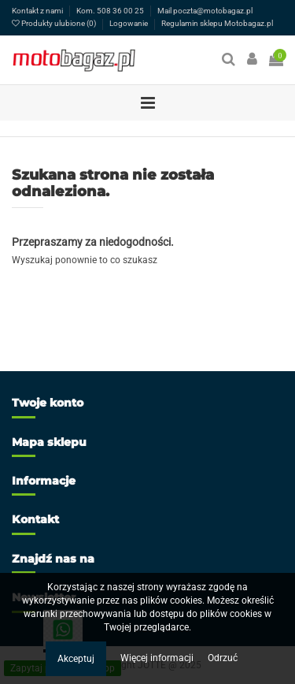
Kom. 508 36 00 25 (111, 10)
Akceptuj (75, 658)
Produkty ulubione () (55, 23)
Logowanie (129, 23)
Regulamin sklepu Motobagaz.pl (217, 23)
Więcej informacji (158, 658)
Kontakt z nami (38, 10)
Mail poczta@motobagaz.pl (205, 10)
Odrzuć (223, 658)
